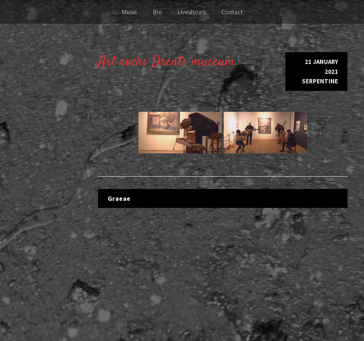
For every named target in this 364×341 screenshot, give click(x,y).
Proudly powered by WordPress (240, 241)
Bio (157, 12)
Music (129, 12)
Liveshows (192, 12)
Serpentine (320, 81)
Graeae (119, 198)
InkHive (347, 241)
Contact (232, 12)
